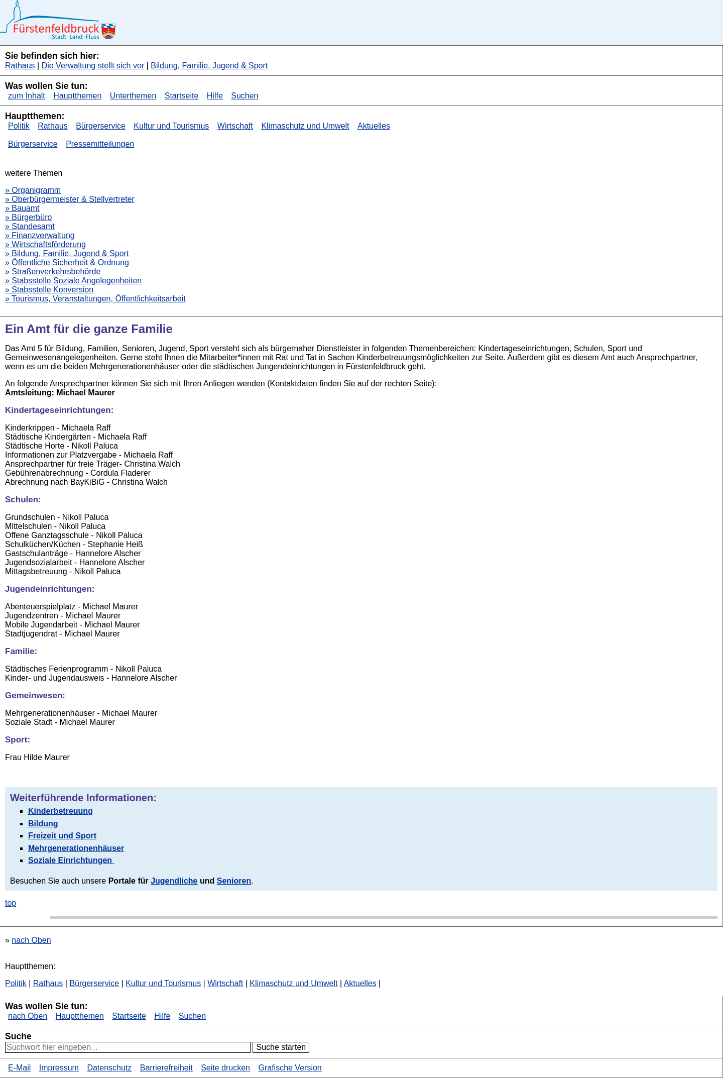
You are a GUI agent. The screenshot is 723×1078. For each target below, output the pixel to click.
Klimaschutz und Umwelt (305, 126)
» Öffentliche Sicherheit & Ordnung (67, 262)
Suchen (244, 95)
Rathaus (20, 65)
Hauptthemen (77, 95)
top (10, 903)
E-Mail (19, 1067)
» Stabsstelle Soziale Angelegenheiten (73, 280)
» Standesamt (30, 226)
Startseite (182, 95)
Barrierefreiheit (166, 1067)
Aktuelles (373, 126)
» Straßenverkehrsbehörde (52, 271)
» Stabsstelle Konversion (49, 289)
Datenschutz (109, 1067)
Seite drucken (225, 1067)
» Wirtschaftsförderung (45, 244)
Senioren (234, 881)
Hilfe (215, 95)
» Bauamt (22, 208)
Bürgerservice (101, 126)
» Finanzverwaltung (40, 235)
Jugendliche (174, 881)
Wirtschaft (235, 126)
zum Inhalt (26, 95)
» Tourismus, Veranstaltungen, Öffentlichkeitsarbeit (95, 298)
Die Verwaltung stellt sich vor (93, 65)
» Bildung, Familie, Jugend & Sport (67, 253)
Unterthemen (133, 95)
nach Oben (31, 940)
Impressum (59, 1067)
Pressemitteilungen (100, 144)
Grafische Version (289, 1067)
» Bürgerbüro (28, 217)
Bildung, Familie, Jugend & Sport (209, 65)
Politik (19, 126)
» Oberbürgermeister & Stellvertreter (70, 199)
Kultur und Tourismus (171, 126)
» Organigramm (33, 190)
